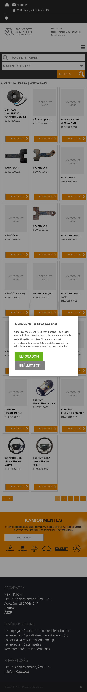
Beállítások (29, 365)
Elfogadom (29, 356)
